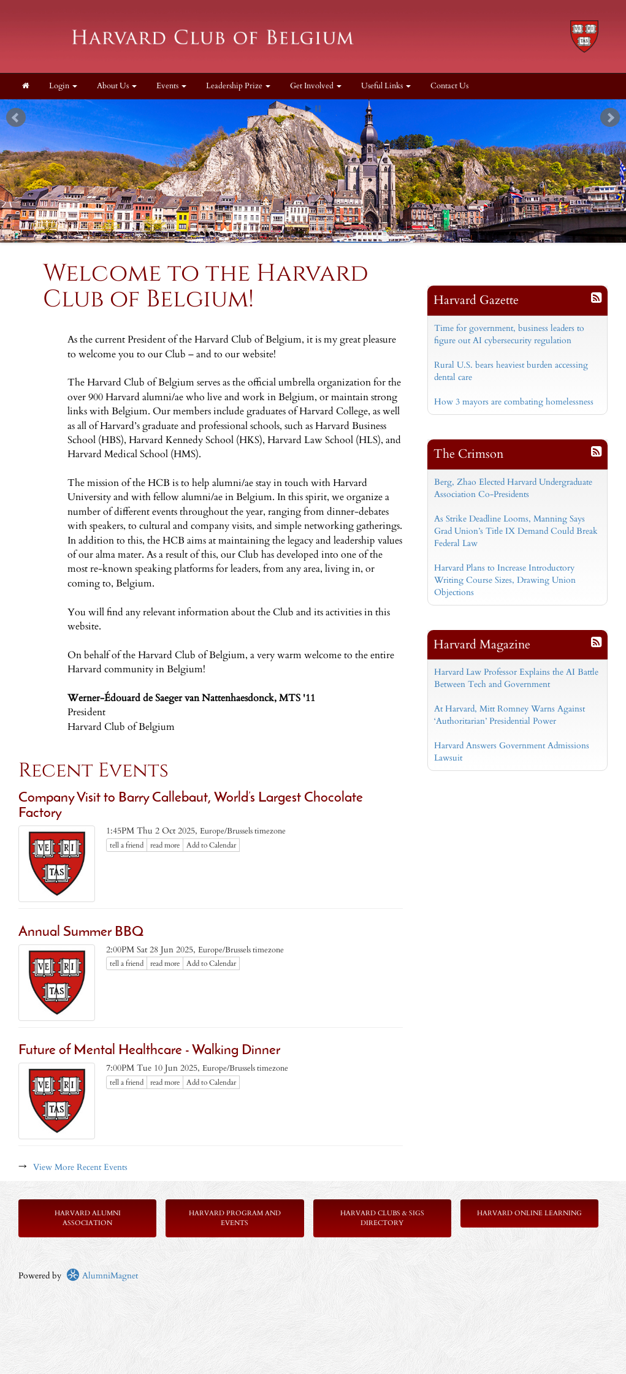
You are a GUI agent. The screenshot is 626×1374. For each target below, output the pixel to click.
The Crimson (468, 454)
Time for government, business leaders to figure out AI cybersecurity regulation (509, 334)
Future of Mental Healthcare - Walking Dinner (149, 1051)
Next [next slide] (610, 117)
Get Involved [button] (316, 86)
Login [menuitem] (63, 86)
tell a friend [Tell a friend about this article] (126, 845)
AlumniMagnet (102, 1275)
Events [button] (171, 86)
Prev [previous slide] (16, 117)
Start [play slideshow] (308, 108)
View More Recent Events (80, 1167)
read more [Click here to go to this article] (165, 845)
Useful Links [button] (386, 86)
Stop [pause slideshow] (318, 108)
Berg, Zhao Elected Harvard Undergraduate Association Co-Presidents (513, 488)
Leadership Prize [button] (238, 86)
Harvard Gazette (476, 300)
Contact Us (449, 86)
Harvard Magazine (481, 644)
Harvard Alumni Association (88, 1218)
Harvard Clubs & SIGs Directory (382, 1218)
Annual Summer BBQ (80, 932)
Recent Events (93, 770)
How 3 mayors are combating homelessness (514, 402)
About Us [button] (117, 86)
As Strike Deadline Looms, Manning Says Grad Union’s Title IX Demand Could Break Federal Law (516, 531)
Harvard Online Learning (529, 1213)
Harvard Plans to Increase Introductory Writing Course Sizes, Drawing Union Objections (505, 580)
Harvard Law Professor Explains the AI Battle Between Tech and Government (516, 678)
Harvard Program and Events (235, 1218)
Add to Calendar (211, 845)
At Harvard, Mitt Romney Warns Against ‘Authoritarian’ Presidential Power (509, 715)
